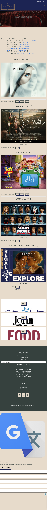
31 (25, 50)
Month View (32, 54)
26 (13, 48)
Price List (23, 359)
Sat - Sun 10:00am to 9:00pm (24, 373)
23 (23, 48)
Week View (26, 54)
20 (19, 48)
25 (12, 48)
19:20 (26, 194)
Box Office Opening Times (23, 369)
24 (10, 48)
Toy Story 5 (21, 153)
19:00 (17, 287)
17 (25, 46)
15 (22, 46)
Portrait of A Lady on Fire (21, 246)
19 (28, 46)
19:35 (26, 101)
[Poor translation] (8, 467)
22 (22, 48)
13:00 (17, 148)
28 (16, 48)
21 (20, 48)
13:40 (17, 194)
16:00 (17, 241)
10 (25, 44)
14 (20, 46)
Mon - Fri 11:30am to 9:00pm (23, 371)
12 (28, 44)
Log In (44, 1)
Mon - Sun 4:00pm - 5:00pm (23, 376)
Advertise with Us (23, 357)
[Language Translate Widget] (23, 362)
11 (26, 44)
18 (26, 46)
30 (9, 50)
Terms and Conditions (23, 356)
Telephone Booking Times (23, 375)
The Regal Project (23, 352)
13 (19, 46)
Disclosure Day (21, 60)
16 (23, 46)
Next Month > (32, 41)
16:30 (22, 194)
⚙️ (45, 494)
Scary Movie (22, 199)
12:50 (17, 101)
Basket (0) (39, 1)
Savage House (21, 106)
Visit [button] (23, 303)
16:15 (22, 101)
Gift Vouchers (23, 354)
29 (7, 50)
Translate (27, 364)
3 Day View (20, 54)
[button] (44, 5)
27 (15, 48)
